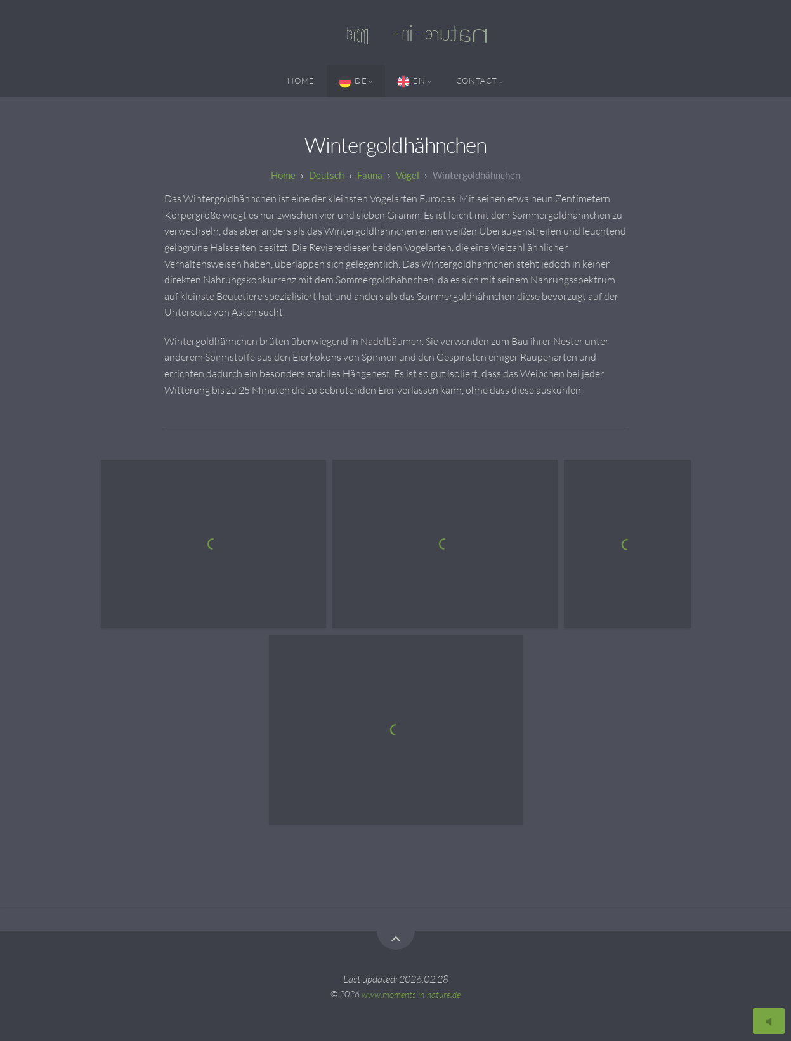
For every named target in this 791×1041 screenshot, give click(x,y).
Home (301, 80)
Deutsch (326, 175)
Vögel (407, 175)
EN (411, 81)
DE (353, 81)
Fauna (369, 175)
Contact (476, 80)
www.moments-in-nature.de (411, 993)
